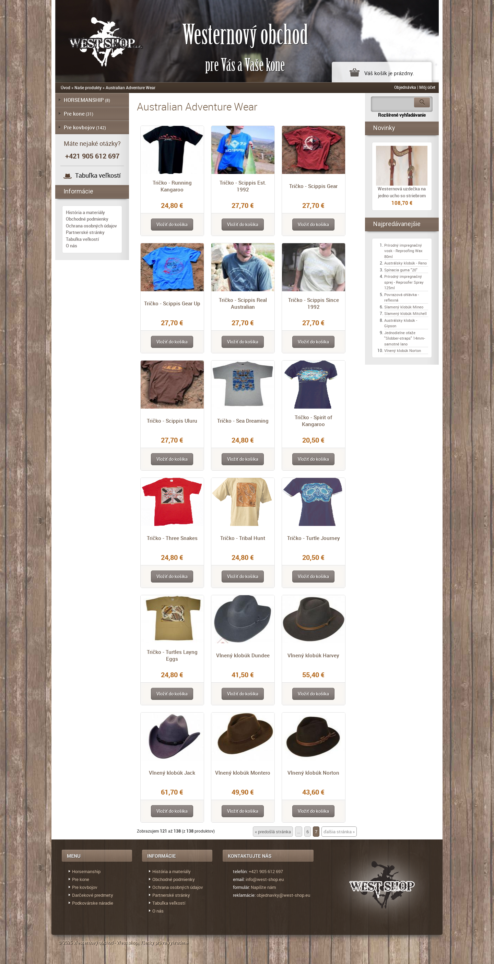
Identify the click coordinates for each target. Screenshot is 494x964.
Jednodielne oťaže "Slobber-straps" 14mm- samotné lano (404, 338)
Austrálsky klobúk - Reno (405, 263)
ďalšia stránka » (339, 831)
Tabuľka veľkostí (98, 175)
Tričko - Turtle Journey (313, 537)
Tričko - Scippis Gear (313, 186)
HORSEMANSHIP (84, 99)
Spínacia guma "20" (400, 269)
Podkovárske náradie (92, 903)
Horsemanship (86, 871)
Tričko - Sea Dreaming (243, 420)
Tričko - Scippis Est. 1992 (243, 186)
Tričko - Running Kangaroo (172, 186)
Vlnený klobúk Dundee (243, 655)
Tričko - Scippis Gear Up (172, 303)
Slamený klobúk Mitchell (405, 313)
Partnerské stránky (85, 232)
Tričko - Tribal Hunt (242, 537)
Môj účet (427, 87)
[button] (172, 225)
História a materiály (85, 212)
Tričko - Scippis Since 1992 (313, 303)
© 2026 (65, 942)
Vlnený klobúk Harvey (313, 655)
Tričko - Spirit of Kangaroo (313, 420)
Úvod (65, 87)
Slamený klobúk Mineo (403, 306)
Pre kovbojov (79, 127)
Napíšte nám (263, 887)
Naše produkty (88, 87)
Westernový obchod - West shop (105, 942)
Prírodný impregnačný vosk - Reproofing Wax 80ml (403, 251)
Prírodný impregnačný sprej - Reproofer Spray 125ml (404, 282)
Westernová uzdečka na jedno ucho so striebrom (402, 192)
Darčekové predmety (92, 895)
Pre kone (74, 113)
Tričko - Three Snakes (172, 537)
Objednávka (405, 87)
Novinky (384, 127)
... (298, 831)
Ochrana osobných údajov (91, 226)
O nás (71, 246)
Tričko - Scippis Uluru (172, 420)
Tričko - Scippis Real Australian (243, 303)
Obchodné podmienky (87, 219)
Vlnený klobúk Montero (242, 772)
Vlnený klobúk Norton (313, 772)
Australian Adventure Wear (130, 87)
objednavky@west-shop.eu (283, 895)
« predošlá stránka (273, 831)
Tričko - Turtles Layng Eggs (172, 655)
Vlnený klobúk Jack (172, 772)
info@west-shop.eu (265, 879)
